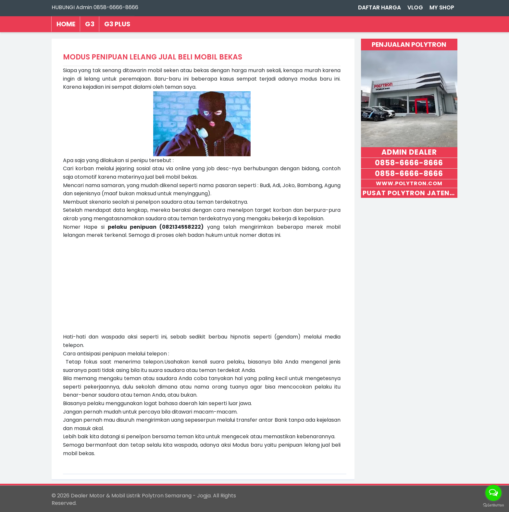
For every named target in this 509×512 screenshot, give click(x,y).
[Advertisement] (201, 284)
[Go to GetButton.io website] (493, 505)
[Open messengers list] (493, 493)
